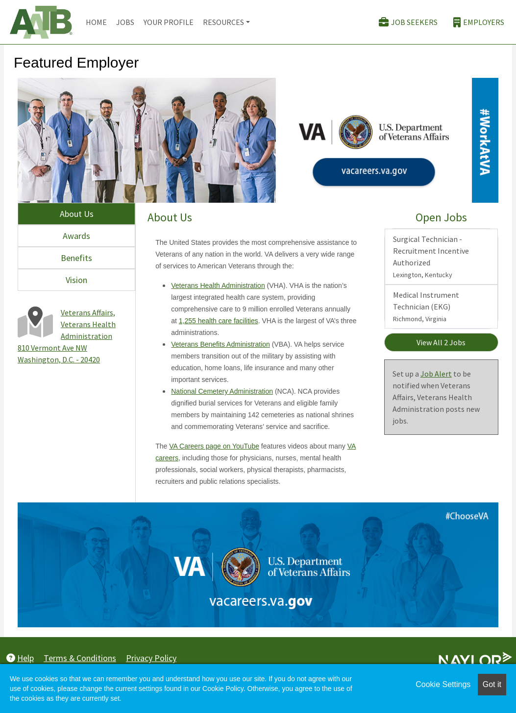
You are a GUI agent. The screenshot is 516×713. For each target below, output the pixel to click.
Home (96, 22)
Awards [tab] (76, 235)
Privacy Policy (151, 658)
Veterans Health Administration (218, 285)
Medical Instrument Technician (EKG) (426, 306)
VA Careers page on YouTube (214, 446)
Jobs (125, 22)
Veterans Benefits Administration (220, 344)
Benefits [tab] (76, 257)
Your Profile (169, 22)
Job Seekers (408, 22)
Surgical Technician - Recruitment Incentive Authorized (431, 256)
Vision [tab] (76, 279)
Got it (492, 684)
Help (20, 658)
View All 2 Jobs (441, 342)
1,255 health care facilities (218, 321)
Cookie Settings (443, 684)
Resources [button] (223, 22)
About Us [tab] (77, 213)
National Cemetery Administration (222, 391)
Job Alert (436, 374)
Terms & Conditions (80, 658)
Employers (478, 22)
